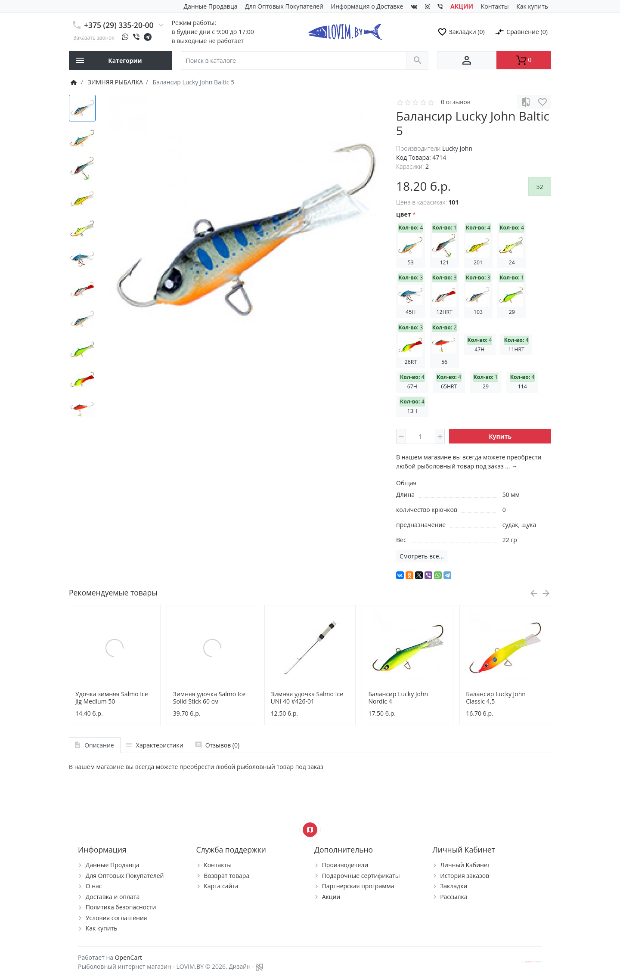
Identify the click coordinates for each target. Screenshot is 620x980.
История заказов (464, 875)
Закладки (453, 886)
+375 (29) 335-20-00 (119, 25)
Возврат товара (226, 875)
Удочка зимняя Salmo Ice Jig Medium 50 (111, 697)
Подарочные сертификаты (361, 875)
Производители (345, 865)
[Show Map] (310, 829)
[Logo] (345, 31)
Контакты (495, 6)
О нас (94, 886)
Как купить (532, 6)
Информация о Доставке (367, 6)
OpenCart (128, 957)
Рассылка (453, 897)
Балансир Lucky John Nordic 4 (398, 697)
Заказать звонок (94, 37)
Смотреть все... (422, 556)
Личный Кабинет (465, 865)
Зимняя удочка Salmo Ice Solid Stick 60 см (209, 697)
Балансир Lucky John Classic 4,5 (496, 697)
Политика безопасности (121, 907)
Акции (331, 897)
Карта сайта (221, 886)
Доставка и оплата (113, 897)
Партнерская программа (358, 886)
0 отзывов (456, 102)
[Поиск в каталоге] (294, 60)
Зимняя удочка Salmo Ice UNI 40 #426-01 (307, 697)
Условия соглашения (116, 918)
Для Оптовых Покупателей (284, 6)
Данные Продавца (211, 6)
